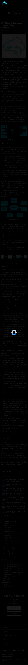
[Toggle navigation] (24, 3)
